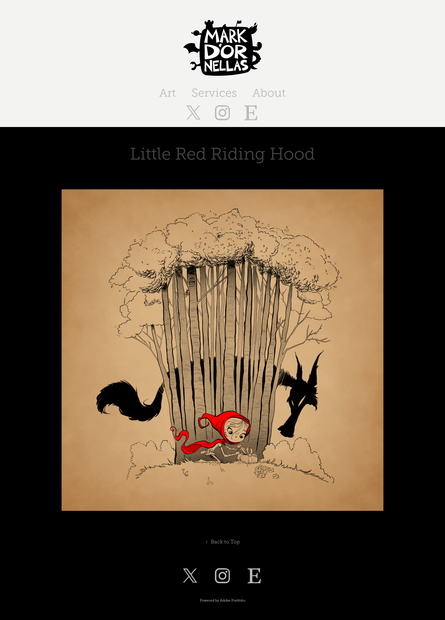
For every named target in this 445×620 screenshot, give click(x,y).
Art (167, 92)
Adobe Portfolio (232, 600)
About (269, 92)
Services (214, 92)
